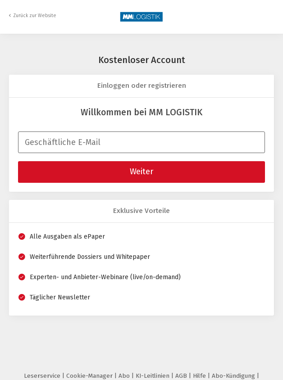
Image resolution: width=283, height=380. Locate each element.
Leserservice (43, 376)
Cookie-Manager (90, 376)
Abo (125, 376)
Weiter (141, 171)
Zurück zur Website (34, 15)
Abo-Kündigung (234, 376)
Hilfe (200, 376)
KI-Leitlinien (153, 376)
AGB (182, 376)
